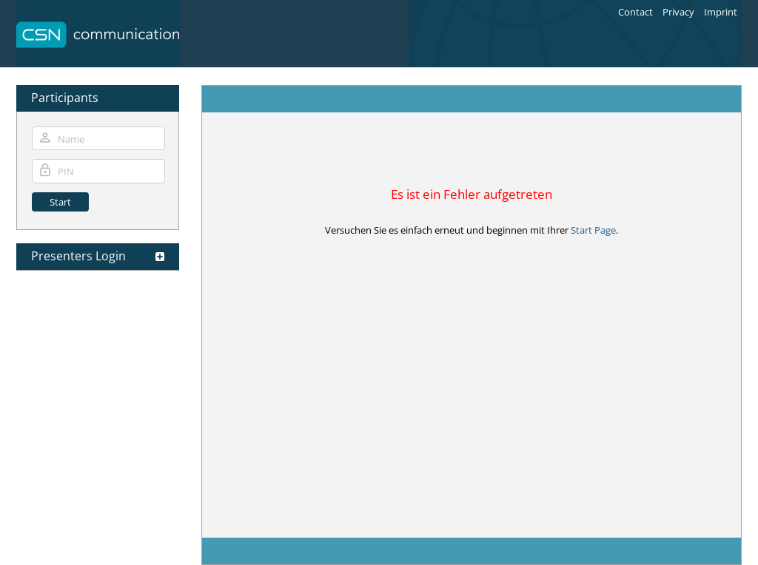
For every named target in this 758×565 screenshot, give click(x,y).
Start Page (593, 230)
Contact (635, 11)
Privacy (678, 11)
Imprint (720, 11)
